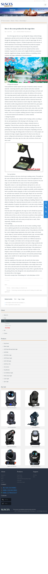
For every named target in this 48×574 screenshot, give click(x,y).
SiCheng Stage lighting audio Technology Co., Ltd (28, 511)
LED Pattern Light (7, 358)
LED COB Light (7, 361)
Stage (19, 299)
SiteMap (35, 475)
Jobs (2, 480)
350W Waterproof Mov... (36, 446)
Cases (2, 476)
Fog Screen (6, 343)
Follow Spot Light (7, 375)
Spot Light (5, 381)
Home (12, 20)
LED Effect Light (7, 355)
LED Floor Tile (7, 364)
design (23, 299)
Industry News (8, 325)
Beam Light (6, 346)
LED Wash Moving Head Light (10, 349)
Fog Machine (6, 369)
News (16, 20)
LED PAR (5, 352)
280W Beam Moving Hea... (12, 446)
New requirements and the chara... (13, 304)
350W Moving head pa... (12, 427)
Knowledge (23, 20)
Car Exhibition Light (8, 372)
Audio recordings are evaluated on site (19, 287)
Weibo (6, 503)
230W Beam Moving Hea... (36, 466)
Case (4, 318)
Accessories (6, 366)
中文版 (44, 0)
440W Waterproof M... (36, 427)
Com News (7, 323)
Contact (5, 333)
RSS (34, 476)
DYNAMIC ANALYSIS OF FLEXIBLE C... (15, 302)
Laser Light (6, 378)
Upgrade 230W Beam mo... (12, 466)
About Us (5, 315)
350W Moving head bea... (36, 407)
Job (4, 330)
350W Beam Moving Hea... (12, 407)
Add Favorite (38, 0)
